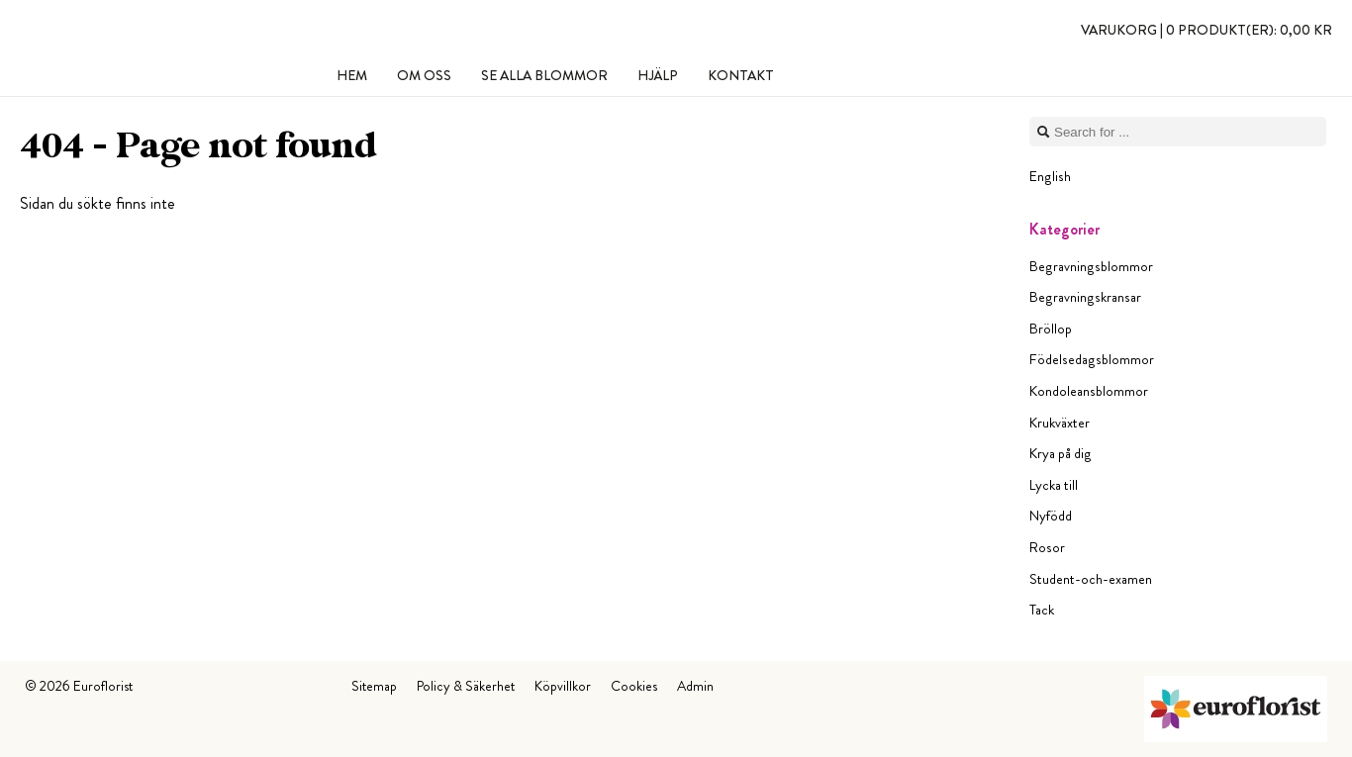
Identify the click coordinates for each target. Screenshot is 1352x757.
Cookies (634, 686)
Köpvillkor (562, 686)
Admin (695, 686)
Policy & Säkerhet (466, 686)
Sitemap (374, 686)
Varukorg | (1206, 30)
